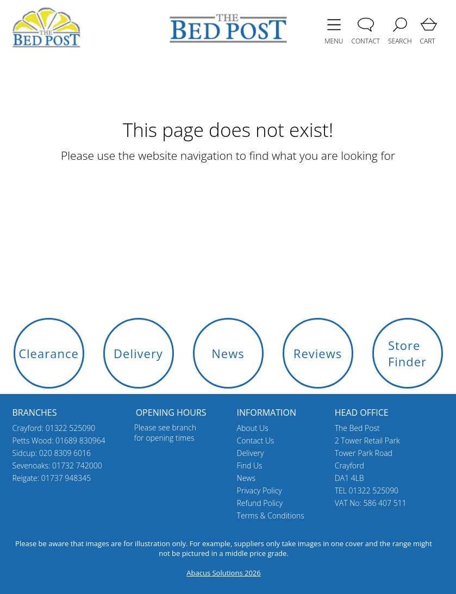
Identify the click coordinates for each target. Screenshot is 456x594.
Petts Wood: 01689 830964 (59, 440)
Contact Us (255, 440)
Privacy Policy (259, 490)
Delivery (250, 453)
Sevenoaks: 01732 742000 (57, 465)
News (246, 478)
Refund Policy (260, 503)
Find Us (250, 465)
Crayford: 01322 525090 (54, 428)
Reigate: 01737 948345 (52, 478)
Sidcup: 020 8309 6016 (52, 453)
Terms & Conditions (270, 515)
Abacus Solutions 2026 (223, 573)
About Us (252, 428)
